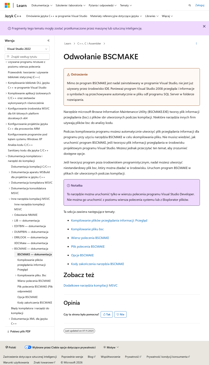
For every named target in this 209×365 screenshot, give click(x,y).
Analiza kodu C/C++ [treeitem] (20, 145)
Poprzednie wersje (72, 356)
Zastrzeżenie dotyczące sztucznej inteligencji (30, 356)
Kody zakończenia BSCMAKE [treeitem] (34, 302)
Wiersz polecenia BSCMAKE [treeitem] (34, 281)
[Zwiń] (48, 40)
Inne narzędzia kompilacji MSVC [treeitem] (29, 206)
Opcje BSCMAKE (82, 255)
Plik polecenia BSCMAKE (88, 246)
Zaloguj (199, 5)
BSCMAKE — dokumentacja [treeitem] (34, 254)
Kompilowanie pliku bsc (87, 229)
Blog (90, 356)
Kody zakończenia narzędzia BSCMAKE (97, 264)
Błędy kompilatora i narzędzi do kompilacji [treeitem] (30, 310)
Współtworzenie (110, 356)
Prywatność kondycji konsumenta (167, 356)
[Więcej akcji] (196, 44)
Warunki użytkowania (16, 362)
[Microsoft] (7, 5)
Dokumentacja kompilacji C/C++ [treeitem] (31, 166)
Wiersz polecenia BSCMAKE (90, 238)
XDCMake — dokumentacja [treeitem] (31, 243)
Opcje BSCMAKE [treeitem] (27, 297)
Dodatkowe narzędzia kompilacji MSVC (90, 285)
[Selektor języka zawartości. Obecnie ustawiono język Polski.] (10, 347)
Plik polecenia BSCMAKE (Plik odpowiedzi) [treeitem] (35, 289)
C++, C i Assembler (89, 43)
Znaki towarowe (43, 362)
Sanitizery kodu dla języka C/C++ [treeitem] (28, 150)
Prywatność (132, 356)
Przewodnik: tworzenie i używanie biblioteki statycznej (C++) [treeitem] (28, 74)
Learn (67, 43)
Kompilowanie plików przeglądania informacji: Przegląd (109, 220)
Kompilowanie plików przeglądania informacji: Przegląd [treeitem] (31, 264)
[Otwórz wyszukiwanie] (190, 5)
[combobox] (27, 49)
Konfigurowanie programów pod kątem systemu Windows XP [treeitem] (27, 136)
